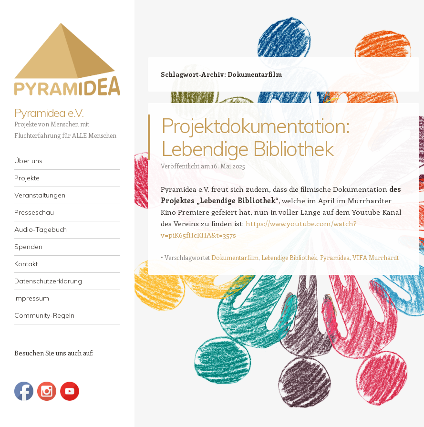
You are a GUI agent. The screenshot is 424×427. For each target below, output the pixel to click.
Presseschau (34, 212)
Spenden (28, 246)
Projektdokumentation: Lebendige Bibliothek (255, 137)
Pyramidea (335, 257)
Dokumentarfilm (235, 257)
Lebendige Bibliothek (289, 257)
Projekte (27, 178)
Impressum (31, 298)
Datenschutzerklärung (48, 281)
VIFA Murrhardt (375, 257)
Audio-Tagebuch (40, 229)
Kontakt (26, 264)
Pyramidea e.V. (48, 112)
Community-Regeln (44, 315)
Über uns (28, 160)
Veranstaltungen (39, 195)
